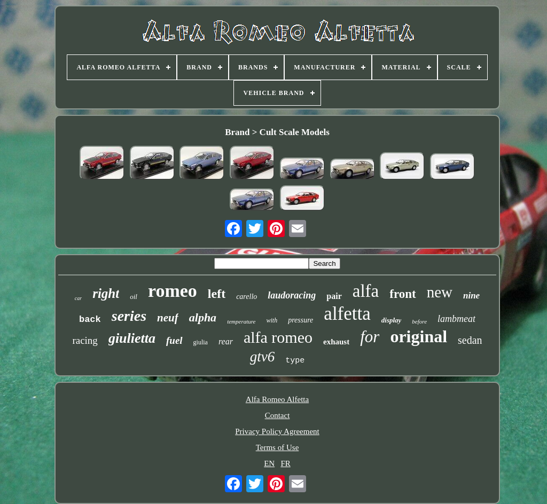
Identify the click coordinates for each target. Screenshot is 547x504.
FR (285, 463)
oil (133, 297)
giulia (200, 342)
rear (225, 341)
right (105, 293)
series (129, 316)
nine (471, 295)
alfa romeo (278, 337)
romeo (172, 291)
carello (246, 297)
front (402, 294)
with (271, 320)
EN (269, 463)
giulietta (131, 338)
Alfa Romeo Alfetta (277, 399)
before (419, 321)
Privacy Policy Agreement (277, 431)
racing (84, 340)
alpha (202, 317)
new (439, 292)
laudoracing (292, 295)
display (391, 320)
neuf (167, 317)
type (294, 360)
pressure (300, 320)
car (78, 298)
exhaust (336, 341)
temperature (241, 321)
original (418, 336)
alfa (366, 291)
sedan (470, 340)
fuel (174, 340)
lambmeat (456, 318)
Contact (277, 415)
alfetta (347, 313)
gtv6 (262, 357)
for (369, 336)
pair (333, 296)
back (90, 319)
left (216, 294)
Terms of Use (277, 447)
